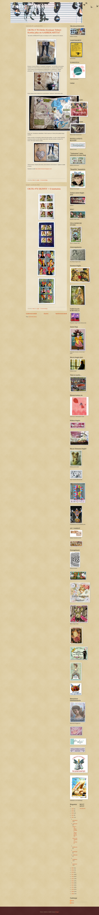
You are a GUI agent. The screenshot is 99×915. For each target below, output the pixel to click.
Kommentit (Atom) (33, 316)
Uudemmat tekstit (31, 313)
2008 (73, 893)
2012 (73, 885)
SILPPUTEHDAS (29, 6)
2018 (73, 872)
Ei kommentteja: (44, 180)
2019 (73, 870)
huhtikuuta (75, 855)
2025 (73, 808)
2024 (73, 810)
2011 (73, 887)
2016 (73, 876)
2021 (73, 817)
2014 (73, 880)
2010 (73, 889)
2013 (73, 882)
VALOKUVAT (82, 808)
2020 (73, 868)
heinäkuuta (74, 847)
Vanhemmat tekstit (61, 313)
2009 (73, 891)
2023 (73, 813)
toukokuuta (74, 851)
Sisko (73, 900)
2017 (73, 874)
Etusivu (46, 313)
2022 (73, 815)
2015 (73, 878)
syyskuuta (75, 823)
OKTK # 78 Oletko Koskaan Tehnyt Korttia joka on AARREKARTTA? (44, 31)
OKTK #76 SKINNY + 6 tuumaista (44, 188)
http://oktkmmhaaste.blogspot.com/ (44, 168)
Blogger (57, 912)
